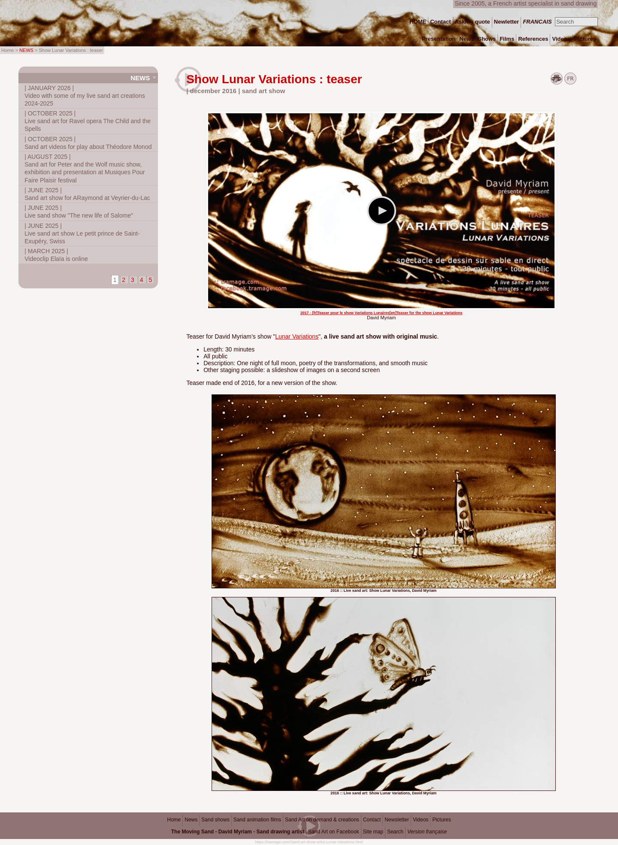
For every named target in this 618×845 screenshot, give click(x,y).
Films (507, 39)
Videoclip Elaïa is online (56, 255)
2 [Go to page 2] (123, 279)
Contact (372, 820)
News (140, 78)
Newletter (506, 21)
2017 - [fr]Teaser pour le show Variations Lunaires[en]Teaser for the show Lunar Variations (381, 313)
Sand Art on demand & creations (322, 820)
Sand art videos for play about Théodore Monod (87, 143)
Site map (373, 832)
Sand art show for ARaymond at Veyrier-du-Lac (87, 194)
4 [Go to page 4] (141, 279)
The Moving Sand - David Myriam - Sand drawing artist (237, 832)
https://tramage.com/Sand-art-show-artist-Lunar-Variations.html (309, 842)
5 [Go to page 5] (150, 279)
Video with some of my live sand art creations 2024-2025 (84, 96)
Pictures (441, 820)
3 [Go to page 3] (132, 279)
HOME (417, 21)
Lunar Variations (296, 336)
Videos (420, 820)
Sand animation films (257, 820)
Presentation (439, 39)
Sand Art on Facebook (333, 832)
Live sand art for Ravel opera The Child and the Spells (87, 121)
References (533, 39)
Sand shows (215, 820)
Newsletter (397, 820)
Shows (487, 39)
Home (174, 820)
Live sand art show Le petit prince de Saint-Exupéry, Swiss (82, 233)
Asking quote (472, 21)
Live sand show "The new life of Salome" (78, 211)
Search (395, 832)
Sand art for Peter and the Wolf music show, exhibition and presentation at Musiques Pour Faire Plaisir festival (84, 168)
